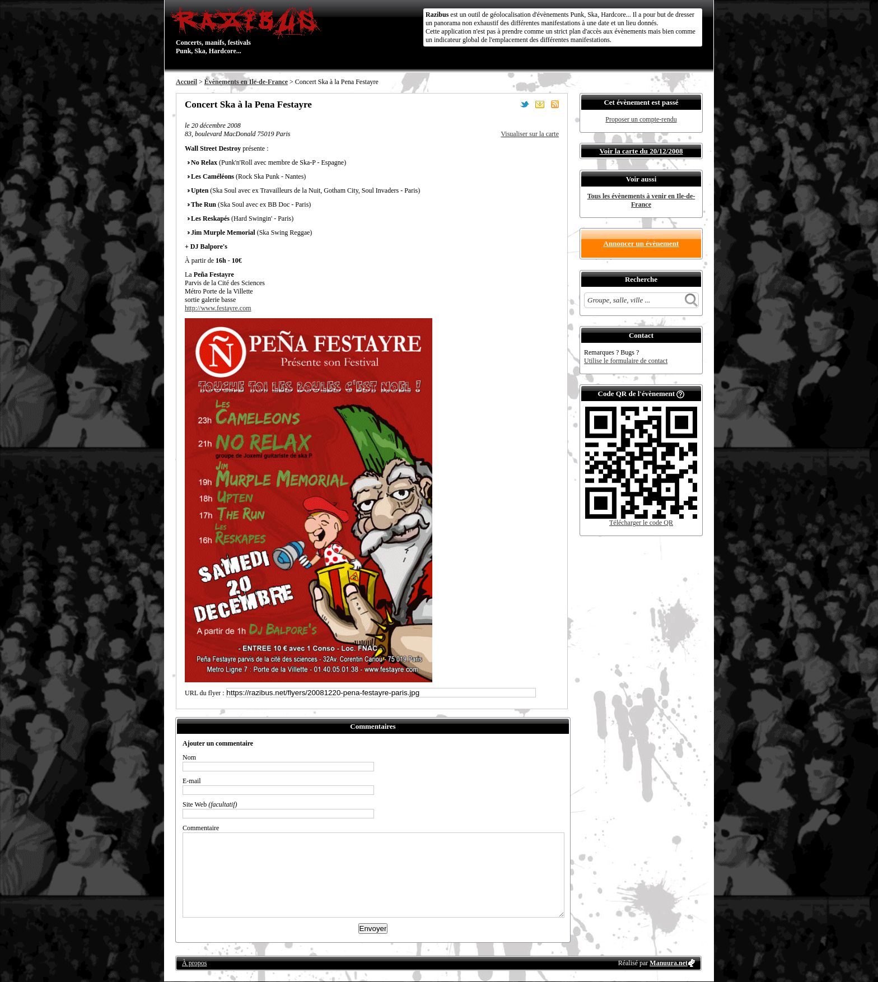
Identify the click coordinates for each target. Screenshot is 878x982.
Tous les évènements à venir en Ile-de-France (641, 200)
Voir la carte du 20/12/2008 (641, 151)
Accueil (186, 82)
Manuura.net (669, 963)
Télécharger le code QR (641, 523)
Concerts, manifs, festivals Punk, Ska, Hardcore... (248, 30)
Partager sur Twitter (524, 104)
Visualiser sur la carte (530, 134)
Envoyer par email (539, 104)
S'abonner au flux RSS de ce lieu (554, 104)
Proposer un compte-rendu (640, 119)
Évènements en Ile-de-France (246, 82)
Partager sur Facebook (509, 104)
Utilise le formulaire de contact (625, 361)
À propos (194, 963)
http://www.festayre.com (218, 308)
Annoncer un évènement (641, 243)
